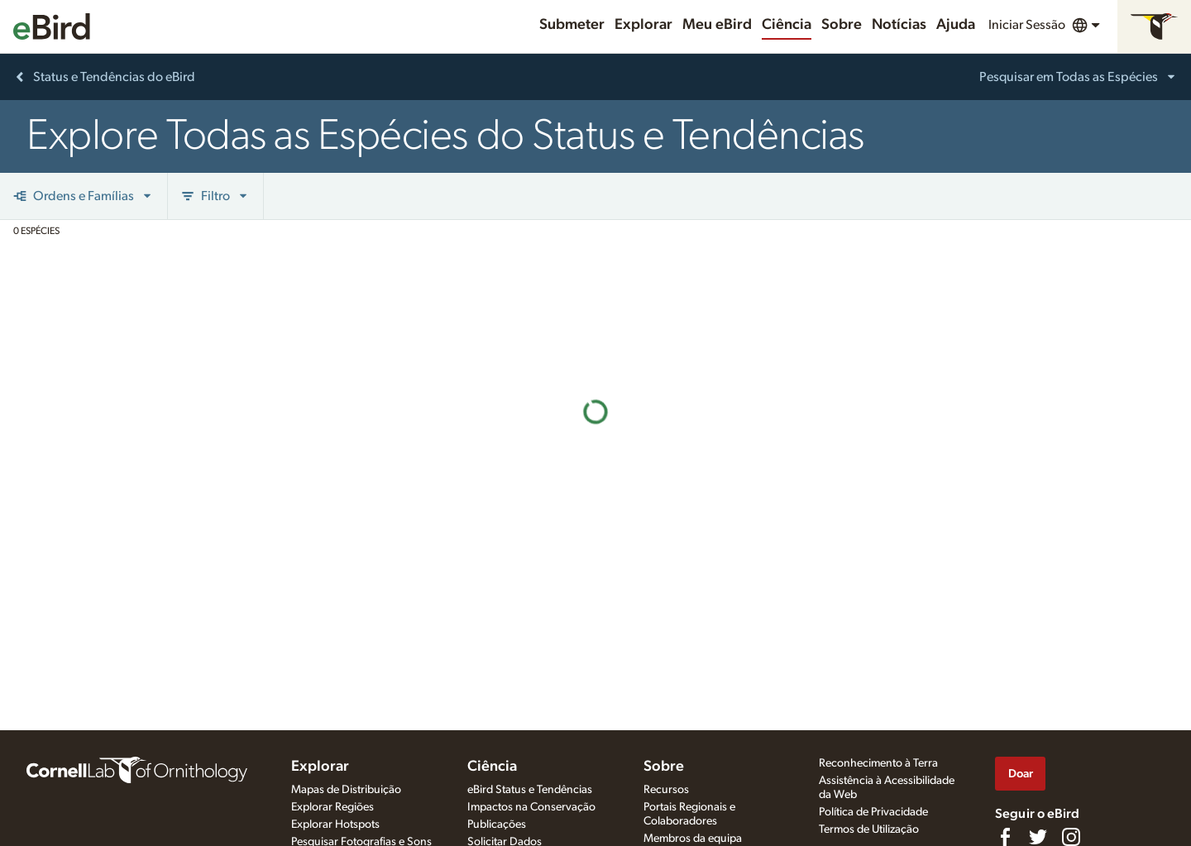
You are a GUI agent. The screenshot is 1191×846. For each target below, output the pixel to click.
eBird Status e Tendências (529, 790)
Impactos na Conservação (531, 807)
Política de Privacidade (873, 812)
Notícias (899, 24)
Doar (1020, 773)
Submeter (572, 24)
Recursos (666, 790)
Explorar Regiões (332, 807)
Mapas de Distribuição (346, 790)
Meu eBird (717, 24)
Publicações (496, 824)
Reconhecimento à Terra (878, 763)
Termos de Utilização (869, 829)
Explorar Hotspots (335, 824)
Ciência (786, 24)
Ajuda (955, 24)
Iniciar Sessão (1026, 24)
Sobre (841, 24)
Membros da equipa (692, 838)
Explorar (643, 24)
